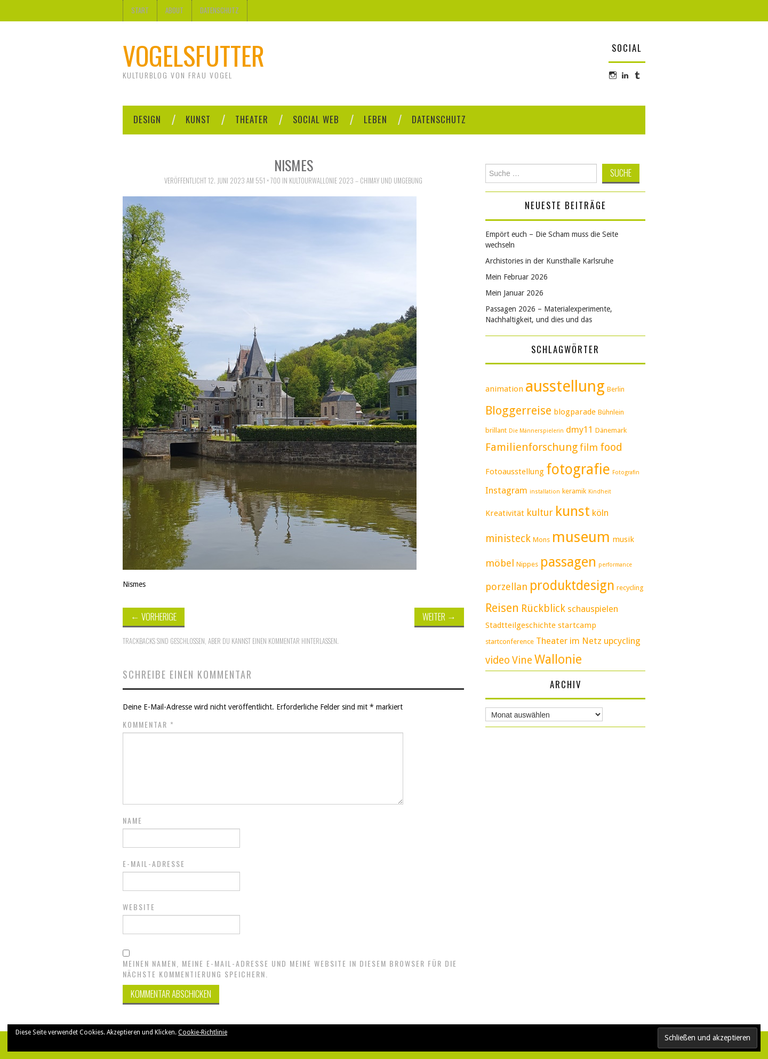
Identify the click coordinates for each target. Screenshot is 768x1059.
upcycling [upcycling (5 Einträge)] (622, 640)
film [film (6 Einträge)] (589, 447)
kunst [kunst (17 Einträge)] (572, 511)
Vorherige (154, 616)
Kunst (198, 119)
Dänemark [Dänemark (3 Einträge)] (611, 430)
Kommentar (148, 724)
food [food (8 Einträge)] (611, 447)
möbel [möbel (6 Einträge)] (499, 563)
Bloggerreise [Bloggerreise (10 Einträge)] (518, 410)
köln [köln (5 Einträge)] (600, 512)
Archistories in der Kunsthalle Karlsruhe (549, 261)
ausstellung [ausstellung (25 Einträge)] (565, 386)
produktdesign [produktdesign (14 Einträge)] (572, 585)
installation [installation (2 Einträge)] (545, 491)
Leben (375, 119)
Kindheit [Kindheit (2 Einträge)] (599, 491)
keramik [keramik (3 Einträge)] (574, 491)
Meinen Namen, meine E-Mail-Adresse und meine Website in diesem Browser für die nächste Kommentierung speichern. (290, 969)
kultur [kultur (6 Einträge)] (539, 512)
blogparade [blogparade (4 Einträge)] (575, 412)
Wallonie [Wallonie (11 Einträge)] (558, 659)
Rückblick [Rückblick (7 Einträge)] (543, 608)
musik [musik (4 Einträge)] (623, 539)
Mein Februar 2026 (516, 277)
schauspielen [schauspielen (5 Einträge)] (592, 608)
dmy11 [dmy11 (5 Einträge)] (579, 429)
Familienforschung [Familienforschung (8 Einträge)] (531, 447)
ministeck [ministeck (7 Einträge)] (508, 538)
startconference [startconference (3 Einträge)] (509, 642)
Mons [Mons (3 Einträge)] (541, 540)
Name (132, 820)
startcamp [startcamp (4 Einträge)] (577, 625)
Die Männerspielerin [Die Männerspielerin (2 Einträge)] (536, 430)
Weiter (439, 616)
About (174, 10)
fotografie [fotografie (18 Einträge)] (578, 469)
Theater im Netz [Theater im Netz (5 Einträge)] (569, 640)
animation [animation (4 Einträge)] (504, 389)
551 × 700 (268, 181)
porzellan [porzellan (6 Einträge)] (506, 586)
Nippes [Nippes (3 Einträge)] (527, 564)
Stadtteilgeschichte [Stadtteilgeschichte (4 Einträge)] (520, 625)
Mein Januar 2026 (514, 293)
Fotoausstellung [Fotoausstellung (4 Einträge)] (514, 471)
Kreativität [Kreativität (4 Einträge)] (504, 513)
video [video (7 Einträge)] (497, 660)
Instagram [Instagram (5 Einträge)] (506, 490)
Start (140, 10)
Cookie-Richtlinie (202, 1032)
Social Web (316, 119)
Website (139, 907)
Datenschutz (219, 10)
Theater (251, 119)
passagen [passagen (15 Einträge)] (568, 562)
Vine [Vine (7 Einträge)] (522, 660)
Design (147, 119)
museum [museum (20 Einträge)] (581, 537)
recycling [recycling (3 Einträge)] (630, 588)
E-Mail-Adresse (154, 863)
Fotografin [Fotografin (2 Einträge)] (625, 472)
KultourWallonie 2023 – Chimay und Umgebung (355, 181)
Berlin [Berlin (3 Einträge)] (616, 389)
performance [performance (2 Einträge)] (615, 564)
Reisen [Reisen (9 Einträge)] (502, 608)
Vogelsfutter (194, 55)
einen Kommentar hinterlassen (294, 641)
